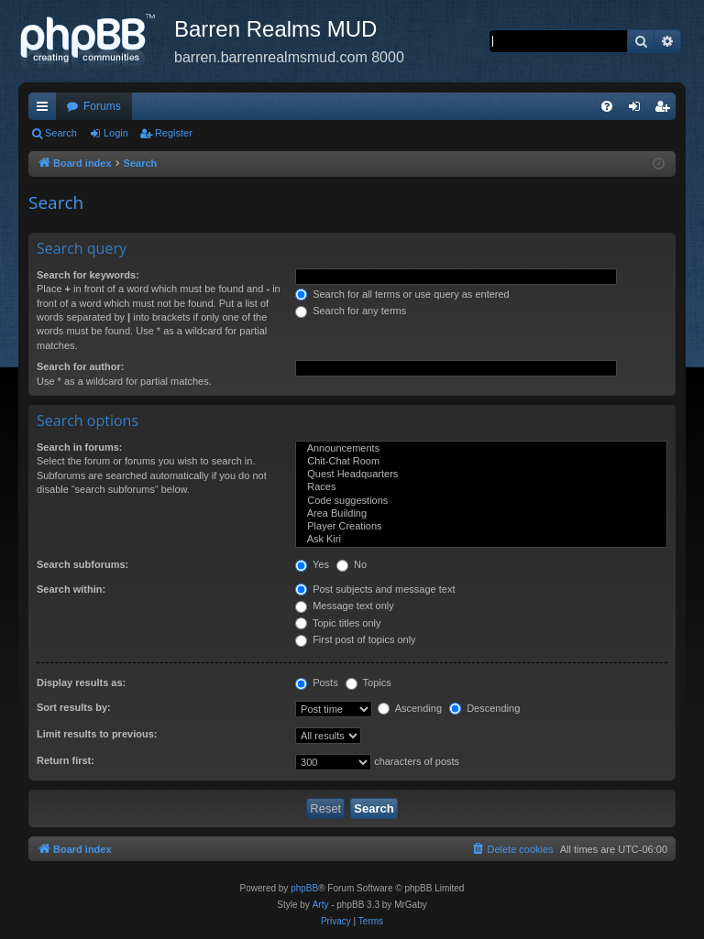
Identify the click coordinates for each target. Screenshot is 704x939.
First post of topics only (355, 639)
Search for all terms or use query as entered (402, 294)
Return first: (65, 760)
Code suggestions (481, 501)
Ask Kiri (481, 539)
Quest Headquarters (481, 474)
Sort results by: (74, 707)
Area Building (481, 514)
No (351, 564)
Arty (321, 905)
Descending (484, 708)
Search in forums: (80, 447)
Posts (316, 682)
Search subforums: (82, 564)
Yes (312, 564)
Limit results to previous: (97, 733)
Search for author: (80, 366)
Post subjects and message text (375, 589)
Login (116, 132)
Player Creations (481, 526)
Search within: (71, 589)
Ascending (410, 708)
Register (173, 132)
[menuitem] (607, 106)
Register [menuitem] (666, 110)
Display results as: (81, 682)
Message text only (344, 605)
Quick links (46, 110)
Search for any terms (350, 310)
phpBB (304, 888)
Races (481, 487)
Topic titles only (337, 622)
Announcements (481, 448)
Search (61, 132)
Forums (102, 106)
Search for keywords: (88, 274)
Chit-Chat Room (481, 461)
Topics (368, 682)
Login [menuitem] (638, 110)
